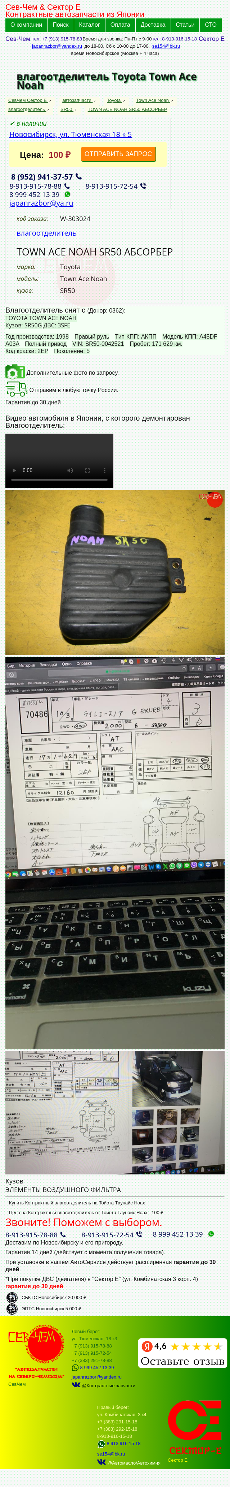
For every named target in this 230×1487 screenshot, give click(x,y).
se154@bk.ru (166, 46)
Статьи (185, 25)
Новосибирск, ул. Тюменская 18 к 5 (70, 134)
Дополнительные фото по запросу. (62, 373)
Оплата (120, 25)
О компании (26, 25)
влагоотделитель (27, 109)
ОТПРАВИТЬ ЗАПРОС (118, 154)
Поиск (60, 25)
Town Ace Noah (153, 100)
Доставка (153, 25)
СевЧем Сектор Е (28, 100)
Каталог (89, 25)
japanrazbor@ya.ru (41, 203)
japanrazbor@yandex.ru (57, 46)
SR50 (66, 109)
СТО (211, 25)
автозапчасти (77, 100)
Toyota (114, 100)
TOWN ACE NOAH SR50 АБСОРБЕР (127, 109)
